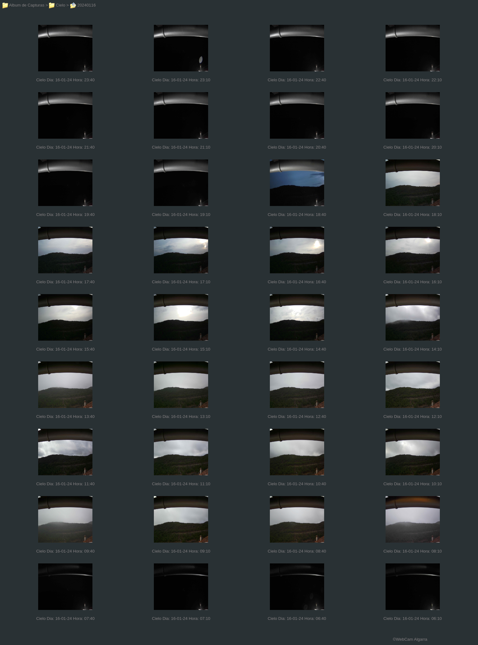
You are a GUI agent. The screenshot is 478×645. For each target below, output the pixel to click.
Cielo (57, 5)
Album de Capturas (23, 5)
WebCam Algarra (411, 639)
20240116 (83, 5)
